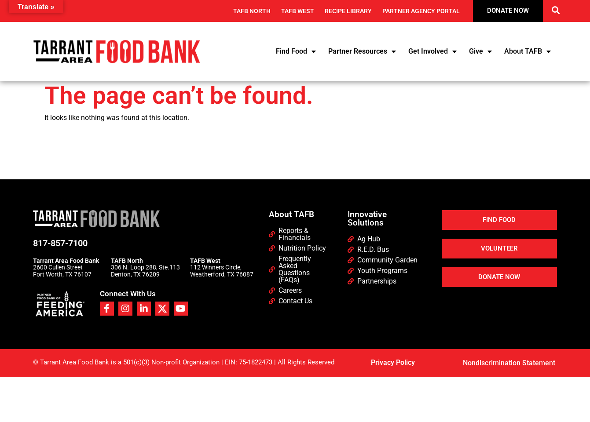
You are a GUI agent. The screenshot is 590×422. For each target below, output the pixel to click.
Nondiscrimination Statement (509, 363)
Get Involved (432, 51)
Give (480, 51)
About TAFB (527, 51)
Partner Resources (362, 51)
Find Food (296, 51)
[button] (555, 10)
